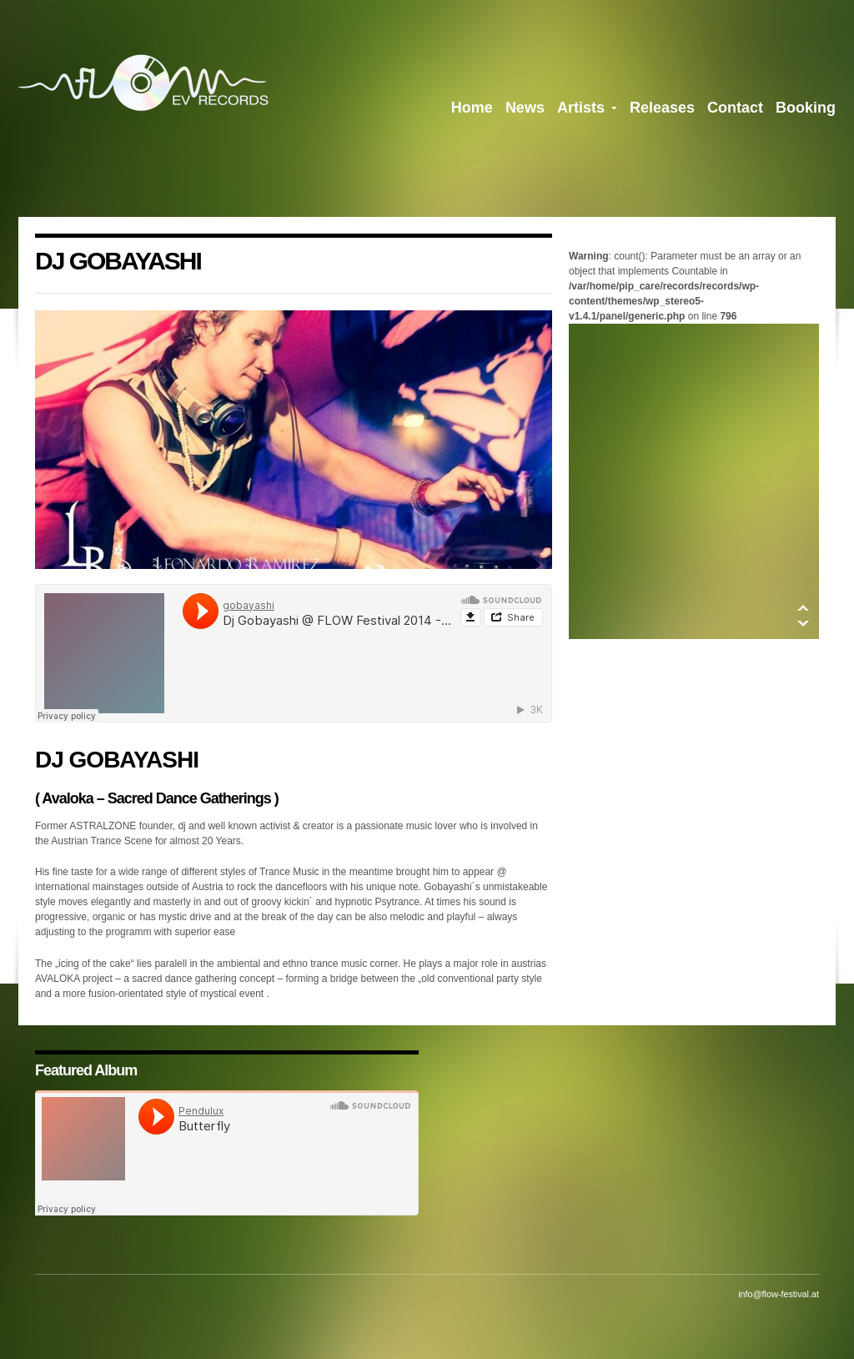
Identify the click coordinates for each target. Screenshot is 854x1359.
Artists (587, 111)
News (525, 107)
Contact (735, 107)
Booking (806, 107)
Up (803, 608)
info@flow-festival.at (778, 1294)
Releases (662, 107)
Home (472, 107)
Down (803, 624)
